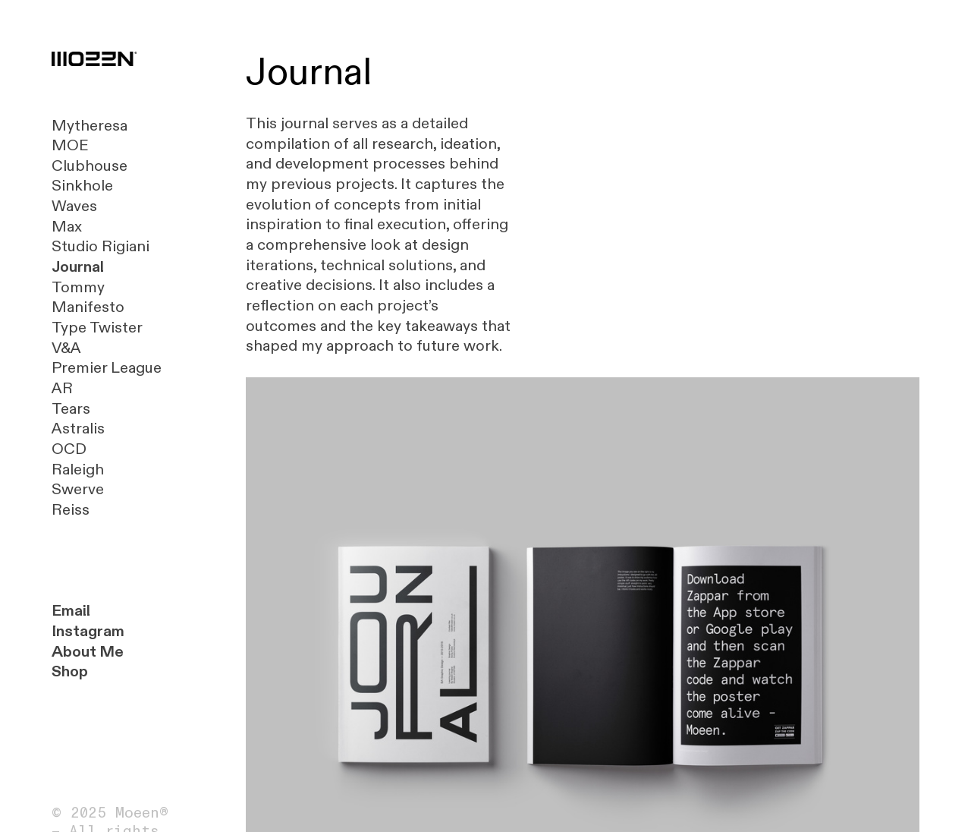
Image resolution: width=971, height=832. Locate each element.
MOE (70, 145)
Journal (78, 267)
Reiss (71, 510)
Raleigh (78, 469)
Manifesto (88, 307)
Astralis (78, 428)
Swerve (78, 489)
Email (71, 610)
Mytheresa (89, 125)
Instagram (88, 631)
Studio (75, 246)
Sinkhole (82, 185)
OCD (69, 449)
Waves (74, 206)
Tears (71, 409)
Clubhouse (89, 166)
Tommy (78, 287)
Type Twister (97, 327)
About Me (88, 651)
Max (67, 226)
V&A (66, 348)
